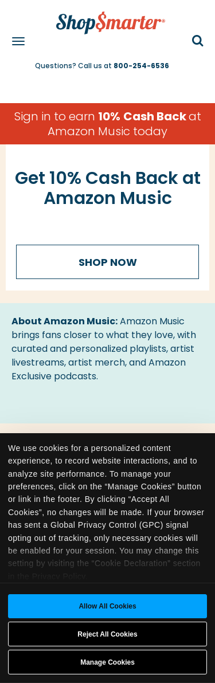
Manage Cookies (107, 662)
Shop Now (108, 262)
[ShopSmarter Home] (107, 17)
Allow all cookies (107, 606)
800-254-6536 (141, 65)
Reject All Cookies (107, 634)
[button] (198, 41)
